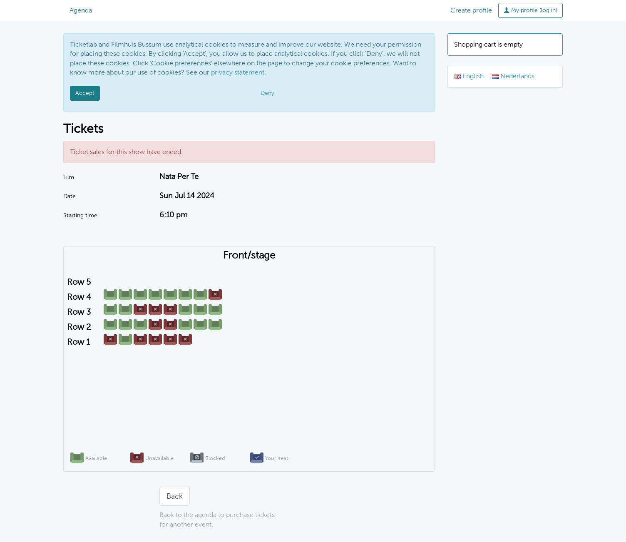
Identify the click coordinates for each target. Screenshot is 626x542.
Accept (84, 93)
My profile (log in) (530, 10)
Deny (267, 93)
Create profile (471, 10)
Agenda (81, 10)
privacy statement (237, 72)
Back (174, 496)
